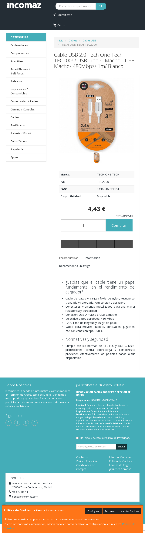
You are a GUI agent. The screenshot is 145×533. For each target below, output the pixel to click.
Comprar (119, 225)
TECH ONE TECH (108, 174)
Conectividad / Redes (24, 101)
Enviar (121, 446)
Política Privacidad (87, 461)
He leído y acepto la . (105, 438)
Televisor (17, 81)
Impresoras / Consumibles (19, 91)
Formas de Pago (119, 465)
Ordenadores (19, 45)
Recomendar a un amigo (74, 266)
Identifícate (62, 15)
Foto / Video (19, 141)
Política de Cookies (120, 461)
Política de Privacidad (104, 429)
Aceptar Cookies (129, 511)
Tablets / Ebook (21, 133)
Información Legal (120, 457)
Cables (15, 117)
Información (92, 258)
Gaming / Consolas (23, 109)
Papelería (17, 149)
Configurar (93, 511)
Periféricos (18, 125)
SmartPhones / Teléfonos (20, 71)
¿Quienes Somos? (120, 469)
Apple (14, 157)
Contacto (82, 457)
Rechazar (110, 511)
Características (68, 258)
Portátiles (17, 61)
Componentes (20, 53)
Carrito (59, 25)
